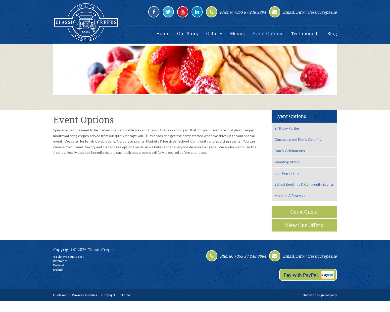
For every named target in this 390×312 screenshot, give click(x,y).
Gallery (214, 33)
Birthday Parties (287, 128)
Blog (332, 33)
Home (162, 33)
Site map (125, 295)
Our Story (187, 33)
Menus (237, 33)
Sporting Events (287, 173)
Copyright (108, 295)
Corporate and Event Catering (298, 139)
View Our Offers (304, 225)
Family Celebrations (290, 151)
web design (316, 295)
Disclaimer (60, 295)
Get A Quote (304, 212)
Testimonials (305, 33)
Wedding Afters (287, 162)
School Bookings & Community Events (304, 184)
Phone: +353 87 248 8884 (243, 12)
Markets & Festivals (290, 195)
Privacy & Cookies (84, 295)
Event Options (267, 33)
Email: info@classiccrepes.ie (310, 12)
